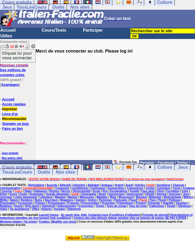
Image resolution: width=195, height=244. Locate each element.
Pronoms (73, 202)
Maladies (102, 197)
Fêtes (3, 194)
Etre (105, 191)
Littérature (46, 197)
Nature (14, 200)
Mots (113, 197)
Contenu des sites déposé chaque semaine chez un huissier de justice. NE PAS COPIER (129, 217)
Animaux (107, 185)
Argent (119, 185)
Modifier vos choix (64, 221)
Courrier (7, 191)
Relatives (6, 205)
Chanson (178, 185)
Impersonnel (135, 194)
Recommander (14, 119)
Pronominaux (56, 202)
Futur (185, 191)
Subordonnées (66, 205)
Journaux (6, 197)
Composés (62, 188)
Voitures (46, 208)
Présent (141, 202)
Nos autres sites (12, 158)
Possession (25, 202)
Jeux (7, 7)
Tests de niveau (117, 205)
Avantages (10, 85)
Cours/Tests (54, 30)
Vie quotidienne (19, 208)
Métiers (188, 197)
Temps (100, 205)
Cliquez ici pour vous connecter (17, 55)
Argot (129, 185)
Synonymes (85, 205)
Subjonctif (48, 205)
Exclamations (118, 191)
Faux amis (147, 191)
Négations (66, 200)
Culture (164, 167)
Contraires (163, 188)
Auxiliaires (164, 185)
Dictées (54, 191)
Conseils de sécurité (156, 214)
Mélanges (155, 197)
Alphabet (93, 185)
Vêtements (74, 208)
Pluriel (162, 200)
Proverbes (108, 202)
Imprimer (9, 109)
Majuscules (87, 197)
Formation (172, 191)
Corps (177, 188)
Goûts (23, 194)
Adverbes (79, 185)
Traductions (156, 205)
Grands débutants (57, 194)
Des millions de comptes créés (14, 70)
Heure (102, 194)
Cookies (44, 221)
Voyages (59, 208)
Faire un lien (12, 128)
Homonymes (116, 194)
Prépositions (125, 202)
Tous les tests (138, 205)
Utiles (6, 36)
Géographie (88, 194)
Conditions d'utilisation (125, 214)
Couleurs (188, 188)
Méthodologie (172, 197)
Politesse (175, 200)
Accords (51, 185)
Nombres (26, 200)
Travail (171, 205)
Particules (120, 200)
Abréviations (36, 185)
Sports (18, 205)
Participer (93, 30)
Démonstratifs (82, 191)
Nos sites (80, 7)
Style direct (32, 205)
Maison (72, 197)
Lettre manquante (25, 197)
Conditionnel (80, 188)
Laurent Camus (49, 214)
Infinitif (149, 194)
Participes (105, 200)
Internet (161, 194)
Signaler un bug (15, 124)
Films (160, 191)
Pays (153, 200)
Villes (35, 208)
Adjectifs (65, 185)
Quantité (168, 202)
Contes (150, 188)
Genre (13, 194)
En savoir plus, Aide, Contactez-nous (85, 214)
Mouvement (126, 197)
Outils (58, 7)
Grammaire (36, 194)
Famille (134, 191)
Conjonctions (116, 188)
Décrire (65, 191)
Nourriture (51, 200)
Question (181, 202)
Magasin (60, 197)
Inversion (174, 194)
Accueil (8, 30)
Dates (28, 191)
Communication (10, 188)
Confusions (97, 188)
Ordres (92, 200)
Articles (140, 185)
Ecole (96, 191)
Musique (141, 197)
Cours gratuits (17, 167)
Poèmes (40, 202)
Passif (133, 200)
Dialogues (40, 191)
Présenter (154, 202)
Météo (4, 200)
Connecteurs (135, 188)
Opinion (80, 200)
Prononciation (90, 202)
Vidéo (3, 208)
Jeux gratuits (10, 153)
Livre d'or (10, 114)
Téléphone (184, 205)
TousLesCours (31, 7)
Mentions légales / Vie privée (18, 221)
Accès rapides (14, 104)
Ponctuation (8, 202)
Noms (38, 200)
